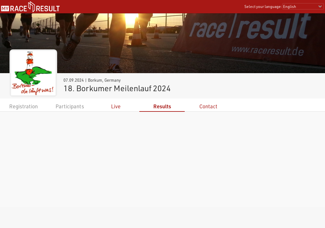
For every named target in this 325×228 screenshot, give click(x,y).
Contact (208, 106)
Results (162, 106)
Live (116, 106)
